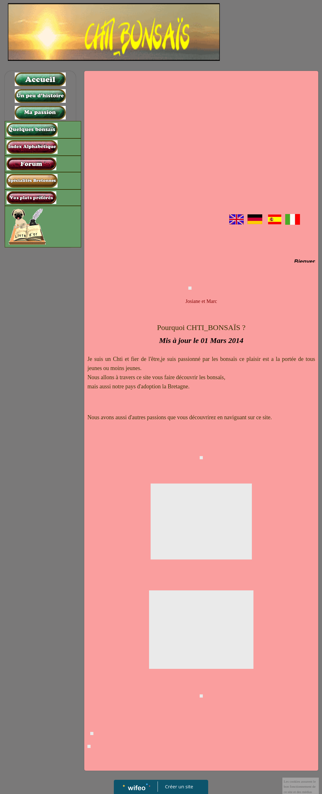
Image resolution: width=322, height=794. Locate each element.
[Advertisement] (40, 376)
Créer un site (179, 786)
